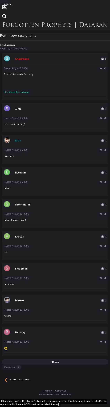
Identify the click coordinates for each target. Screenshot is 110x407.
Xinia (18, 108)
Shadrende (9, 45)
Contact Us (60, 390)
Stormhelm (22, 204)
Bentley (20, 332)
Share (55, 362)
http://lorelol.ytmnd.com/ (16, 92)
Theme (48, 390)
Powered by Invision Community (55, 394)
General (23, 48)
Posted (16, 68)
